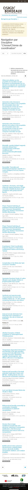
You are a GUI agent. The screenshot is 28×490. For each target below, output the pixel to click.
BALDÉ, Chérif (18, 90)
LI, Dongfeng (15, 174)
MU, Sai (12, 266)
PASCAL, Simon (14, 393)
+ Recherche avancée (22, 17)
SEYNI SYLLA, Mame (8, 90)
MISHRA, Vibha (6, 359)
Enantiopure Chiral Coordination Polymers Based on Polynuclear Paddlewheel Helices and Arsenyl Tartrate (13, 248)
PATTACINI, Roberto (7, 195)
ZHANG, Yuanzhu (7, 174)
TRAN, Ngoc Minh (18, 112)
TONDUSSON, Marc (18, 338)
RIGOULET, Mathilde (7, 414)
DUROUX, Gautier (7, 320)
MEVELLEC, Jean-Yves (18, 283)
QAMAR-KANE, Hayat (8, 303)
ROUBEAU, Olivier (7, 157)
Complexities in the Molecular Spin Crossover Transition (13, 263)
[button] (21, 1)
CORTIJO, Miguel (7, 378)
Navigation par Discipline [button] (10, 19)
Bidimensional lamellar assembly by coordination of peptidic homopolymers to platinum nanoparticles (13, 408)
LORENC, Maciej (6, 285)
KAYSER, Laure (17, 194)
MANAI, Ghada (6, 412)
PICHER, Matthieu (14, 214)
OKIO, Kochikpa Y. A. (7, 302)
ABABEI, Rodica (6, 155)
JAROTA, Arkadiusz (7, 338)
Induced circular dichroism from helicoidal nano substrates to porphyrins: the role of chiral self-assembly (12, 316)
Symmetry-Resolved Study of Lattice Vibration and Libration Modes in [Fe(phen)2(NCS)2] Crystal (14, 280)
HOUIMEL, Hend (15, 412)
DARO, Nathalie (6, 92)
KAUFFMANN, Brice (7, 395)
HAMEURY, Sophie (7, 194)
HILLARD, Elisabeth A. (8, 254)
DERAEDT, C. (6, 454)
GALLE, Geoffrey (6, 339)
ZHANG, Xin (5, 266)
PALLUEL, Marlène (7, 112)
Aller (24, 53)
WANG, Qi (5, 434)
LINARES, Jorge (14, 361)
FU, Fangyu (11, 434)
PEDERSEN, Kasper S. (8, 380)
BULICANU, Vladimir (18, 378)
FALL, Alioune (18, 302)
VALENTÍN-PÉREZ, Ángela (9, 253)
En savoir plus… (16, 487)
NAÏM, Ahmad (21, 253)
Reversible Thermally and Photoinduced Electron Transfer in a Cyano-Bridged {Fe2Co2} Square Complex (13, 169)
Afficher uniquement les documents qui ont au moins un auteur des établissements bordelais (18, 71)
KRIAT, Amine (6, 393)
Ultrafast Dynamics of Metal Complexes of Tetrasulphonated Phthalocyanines (12, 334)
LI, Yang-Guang (16, 155)
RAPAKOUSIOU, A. (15, 454)
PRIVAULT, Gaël (6, 283)
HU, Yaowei (5, 214)
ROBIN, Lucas (16, 320)
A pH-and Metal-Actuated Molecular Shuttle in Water (13, 391)
